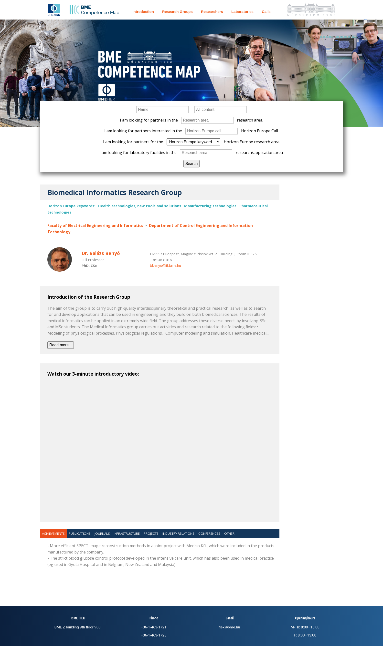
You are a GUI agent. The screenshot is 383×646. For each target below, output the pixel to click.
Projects (151, 533)
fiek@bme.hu (229, 627)
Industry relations (178, 533)
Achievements (53, 533)
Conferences (209, 533)
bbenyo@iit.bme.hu (165, 265)
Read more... (60, 345)
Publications (80, 533)
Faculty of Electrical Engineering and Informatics (95, 225)
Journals (102, 533)
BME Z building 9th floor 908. (78, 627)
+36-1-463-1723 (153, 635)
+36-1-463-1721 (153, 627)
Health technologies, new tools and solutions (139, 205)
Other (229, 533)
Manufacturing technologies (210, 205)
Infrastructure (127, 533)
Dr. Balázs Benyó (101, 253)
